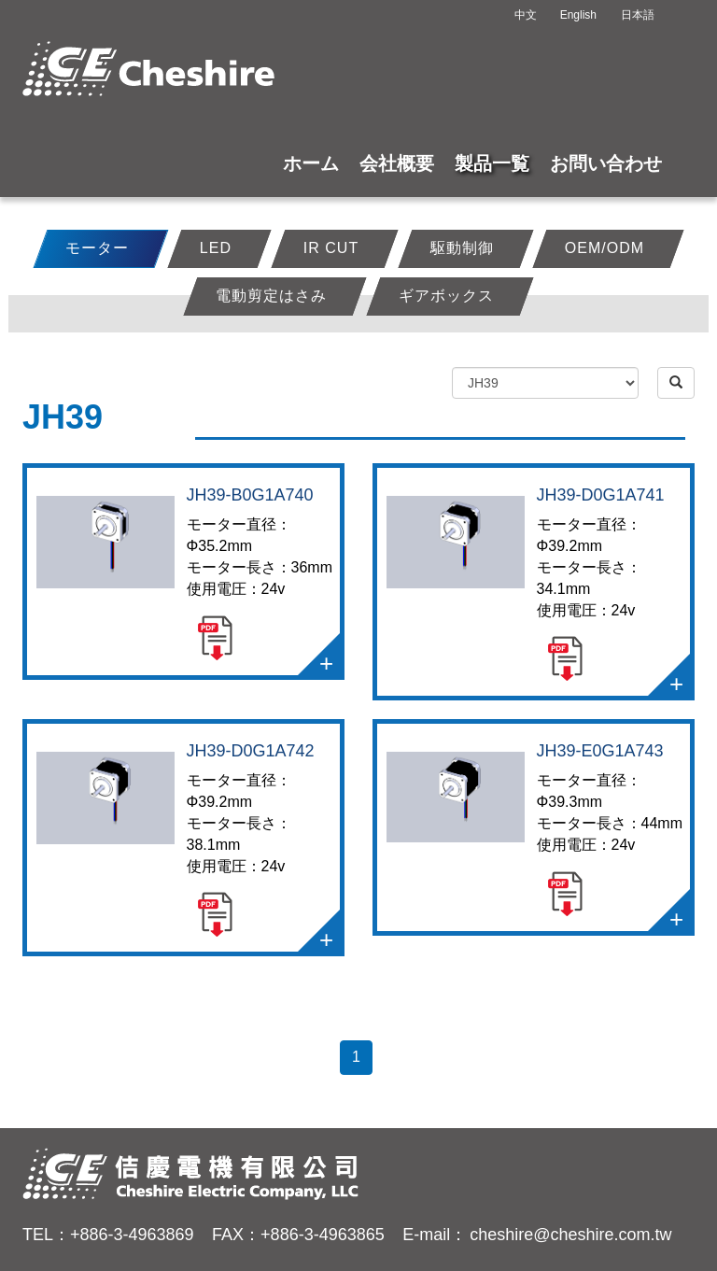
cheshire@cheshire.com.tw (570, 1234)
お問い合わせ (606, 163)
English (578, 14)
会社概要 (396, 163)
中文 (525, 14)
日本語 (637, 14)
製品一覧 (492, 163)
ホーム (311, 163)
